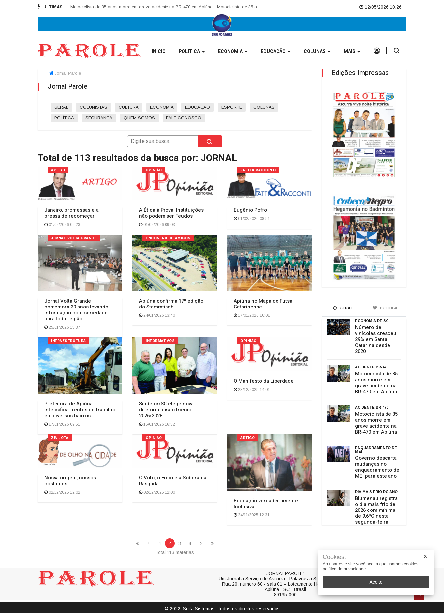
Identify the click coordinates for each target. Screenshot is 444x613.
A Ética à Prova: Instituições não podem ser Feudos (171, 213)
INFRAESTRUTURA (68, 341)
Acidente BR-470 (371, 367)
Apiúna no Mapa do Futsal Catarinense (264, 303)
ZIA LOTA (59, 438)
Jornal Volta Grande (74, 238)
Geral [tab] (343, 308)
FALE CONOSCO (183, 117)
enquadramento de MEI (376, 449)
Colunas (317, 52)
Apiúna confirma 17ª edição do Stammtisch (171, 303)
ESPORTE (231, 107)
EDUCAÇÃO (197, 107)
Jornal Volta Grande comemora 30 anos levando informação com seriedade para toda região (76, 309)
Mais (352, 52)
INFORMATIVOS (160, 341)
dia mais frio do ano (376, 492)
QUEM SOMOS (139, 117)
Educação (275, 52)
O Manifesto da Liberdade (264, 381)
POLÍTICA (64, 117)
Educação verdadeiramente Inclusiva (266, 503)
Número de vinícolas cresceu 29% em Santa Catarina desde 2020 (375, 339)
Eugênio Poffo (250, 210)
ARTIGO (58, 170)
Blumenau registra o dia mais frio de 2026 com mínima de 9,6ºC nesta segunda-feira (376, 510)
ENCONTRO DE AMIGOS (168, 238)
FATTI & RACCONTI (258, 170)
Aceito (376, 582)
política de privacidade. (345, 568)
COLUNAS (264, 107)
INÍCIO (159, 51)
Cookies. (334, 557)
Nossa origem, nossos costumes (70, 480)
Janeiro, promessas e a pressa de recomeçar (71, 213)
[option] (148, 7)
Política (192, 52)
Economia (232, 52)
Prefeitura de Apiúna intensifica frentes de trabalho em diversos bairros (79, 409)
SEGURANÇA (98, 117)
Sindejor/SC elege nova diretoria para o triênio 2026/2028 (166, 409)
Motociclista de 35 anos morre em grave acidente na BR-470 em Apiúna (146, 6)
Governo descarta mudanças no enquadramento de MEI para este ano (377, 467)
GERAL (61, 107)
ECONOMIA (162, 107)
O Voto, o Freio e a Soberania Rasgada (172, 480)
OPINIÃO (154, 170)
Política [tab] (385, 308)
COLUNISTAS (93, 107)
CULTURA (129, 107)
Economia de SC (371, 321)
